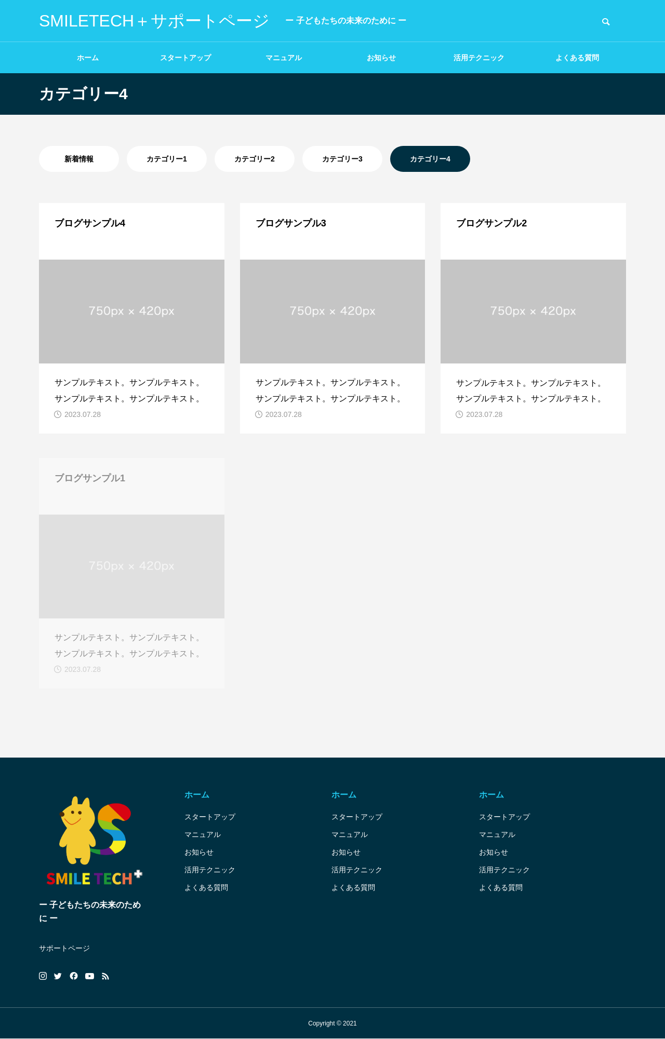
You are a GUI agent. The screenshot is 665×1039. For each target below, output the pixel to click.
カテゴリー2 (254, 159)
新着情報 (79, 159)
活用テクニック (479, 57)
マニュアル (283, 57)
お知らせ (381, 57)
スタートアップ (185, 57)
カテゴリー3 (342, 159)
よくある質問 (577, 57)
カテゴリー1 (167, 159)
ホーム (88, 57)
